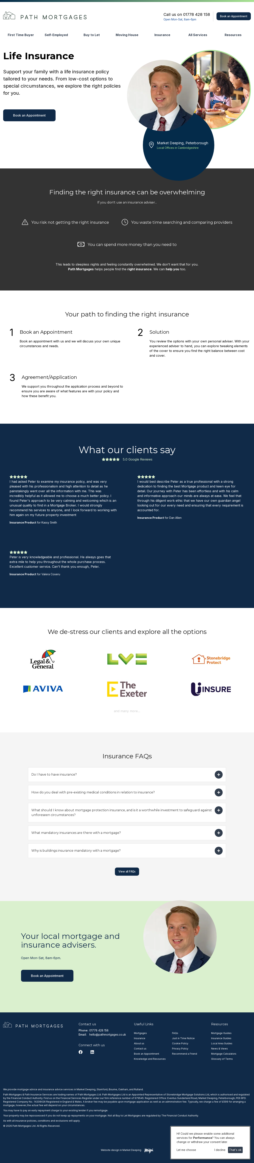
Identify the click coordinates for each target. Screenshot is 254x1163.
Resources (233, 35)
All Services (197, 35)
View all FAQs (127, 871)
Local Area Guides (221, 1043)
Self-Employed (56, 35)
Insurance (162, 35)
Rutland (138, 1089)
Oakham (123, 1089)
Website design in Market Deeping (121, 1150)
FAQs (175, 1033)
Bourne (113, 1089)
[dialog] (210, 1142)
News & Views (219, 1048)
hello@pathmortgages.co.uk (107, 1034)
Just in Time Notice (183, 1038)
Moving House (127, 35)
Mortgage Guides (221, 1033)
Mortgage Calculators (223, 1053)
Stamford (102, 1089)
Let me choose (186, 1150)
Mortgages (140, 1033)
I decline (219, 1150)
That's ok (235, 1150)
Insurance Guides (221, 1038)
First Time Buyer (21, 35)
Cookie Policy (180, 1043)
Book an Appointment (233, 16)
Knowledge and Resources (150, 1058)
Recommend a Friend (184, 1053)
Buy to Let (92, 35)
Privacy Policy (180, 1048)
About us (139, 1043)
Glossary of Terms (222, 1058)
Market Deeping (86, 1089)
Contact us (140, 1048)
